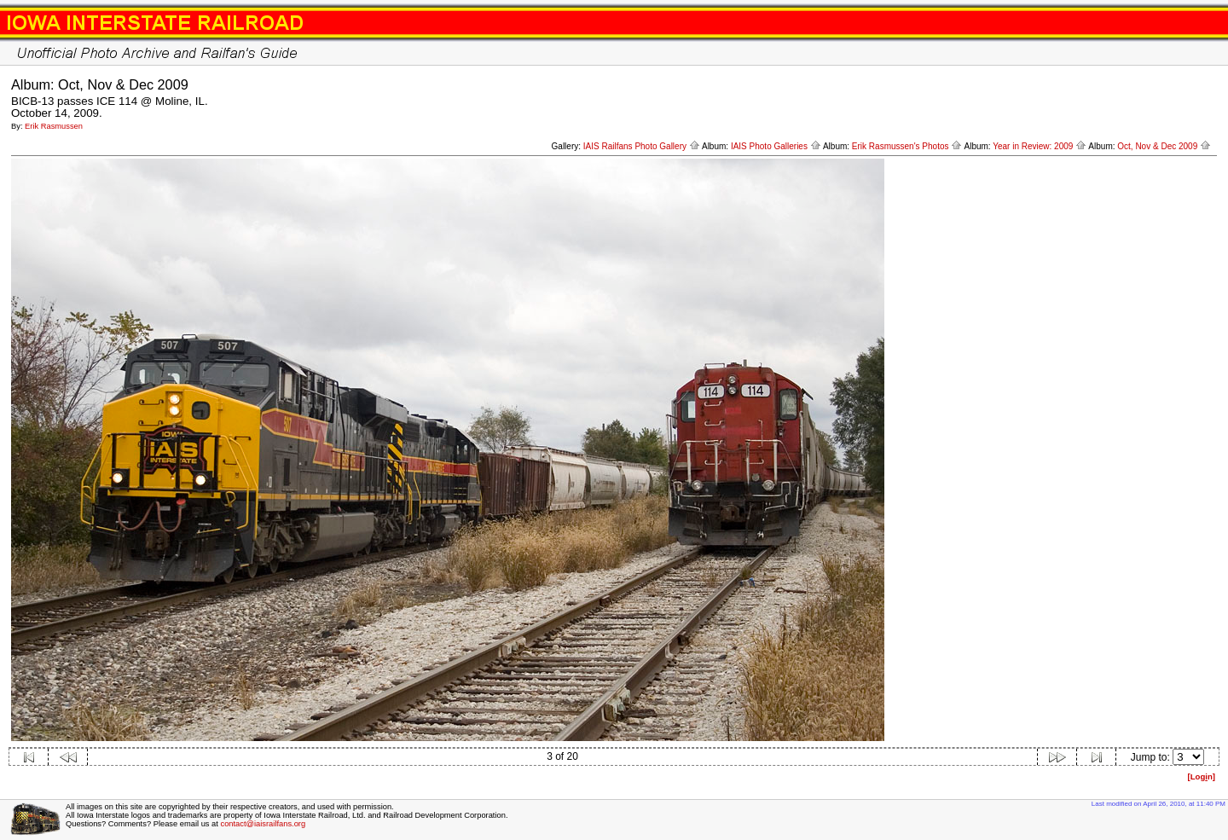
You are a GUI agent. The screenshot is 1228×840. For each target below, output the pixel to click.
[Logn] (1201, 776)
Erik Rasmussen (54, 126)
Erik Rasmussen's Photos (907, 146)
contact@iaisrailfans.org (262, 824)
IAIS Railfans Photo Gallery (641, 146)
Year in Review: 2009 (1039, 146)
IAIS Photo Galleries (776, 146)
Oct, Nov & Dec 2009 (1164, 146)
